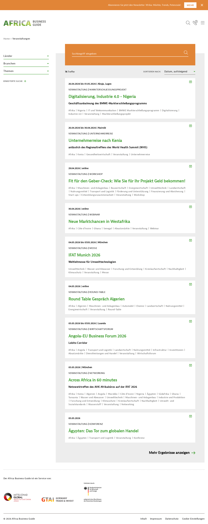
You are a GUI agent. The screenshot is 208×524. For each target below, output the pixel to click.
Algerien (82, 306)
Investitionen (176, 350)
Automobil (127, 306)
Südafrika (164, 394)
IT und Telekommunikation (102, 110)
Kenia (81, 154)
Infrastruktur (160, 350)
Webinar (154, 228)
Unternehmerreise (140, 154)
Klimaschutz (75, 272)
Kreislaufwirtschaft (155, 269)
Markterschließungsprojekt (116, 114)
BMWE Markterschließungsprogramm (139, 110)
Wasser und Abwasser (98, 269)
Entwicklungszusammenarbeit (97, 195)
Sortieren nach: (152, 71)
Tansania (73, 397)
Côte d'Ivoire (84, 228)
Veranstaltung (91, 114)
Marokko (113, 394)
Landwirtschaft (177, 188)
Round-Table (114, 309)
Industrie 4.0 (75, 114)
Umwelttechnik (159, 188)
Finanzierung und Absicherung (167, 191)
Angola (81, 350)
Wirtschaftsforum (146, 353)
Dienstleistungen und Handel (101, 353)
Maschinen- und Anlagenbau (93, 188)
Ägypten (151, 394)
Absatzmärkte (122, 228)
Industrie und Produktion (172, 397)
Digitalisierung (170, 110)
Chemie (140, 306)
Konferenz (139, 437)
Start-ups (73, 195)
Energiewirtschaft (138, 188)
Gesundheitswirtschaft (98, 154)
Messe (105, 272)
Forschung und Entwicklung (127, 269)
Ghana (97, 228)
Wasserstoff (94, 404)
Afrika (71, 110)
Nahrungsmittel (78, 191)
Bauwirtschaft (118, 188)
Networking (127, 404)
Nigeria (81, 110)
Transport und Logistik (102, 191)
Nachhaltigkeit (176, 269)
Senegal (108, 228)
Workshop (139, 195)
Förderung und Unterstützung (132, 191)
